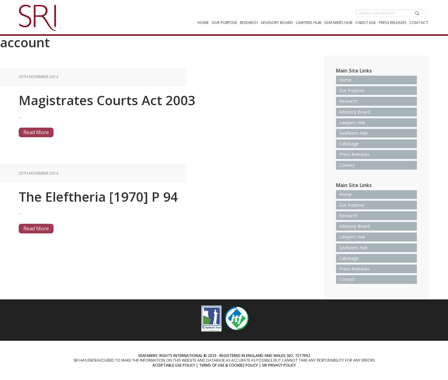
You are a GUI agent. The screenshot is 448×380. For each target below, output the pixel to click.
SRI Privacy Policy (279, 365)
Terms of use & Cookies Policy (228, 365)
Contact (347, 165)
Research (348, 101)
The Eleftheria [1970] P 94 (98, 196)
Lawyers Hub (352, 122)
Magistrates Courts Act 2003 (107, 100)
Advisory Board (354, 112)
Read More (36, 132)
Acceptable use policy (173, 365)
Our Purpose (352, 90)
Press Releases (354, 154)
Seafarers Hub (353, 133)
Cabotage (349, 144)
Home (345, 80)
